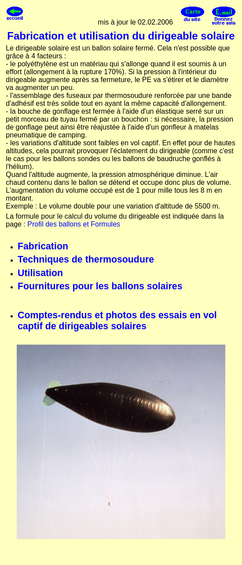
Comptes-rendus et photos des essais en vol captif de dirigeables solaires (117, 320)
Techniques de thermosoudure (86, 259)
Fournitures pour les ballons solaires (100, 286)
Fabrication (43, 246)
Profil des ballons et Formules (73, 224)
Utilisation (40, 273)
